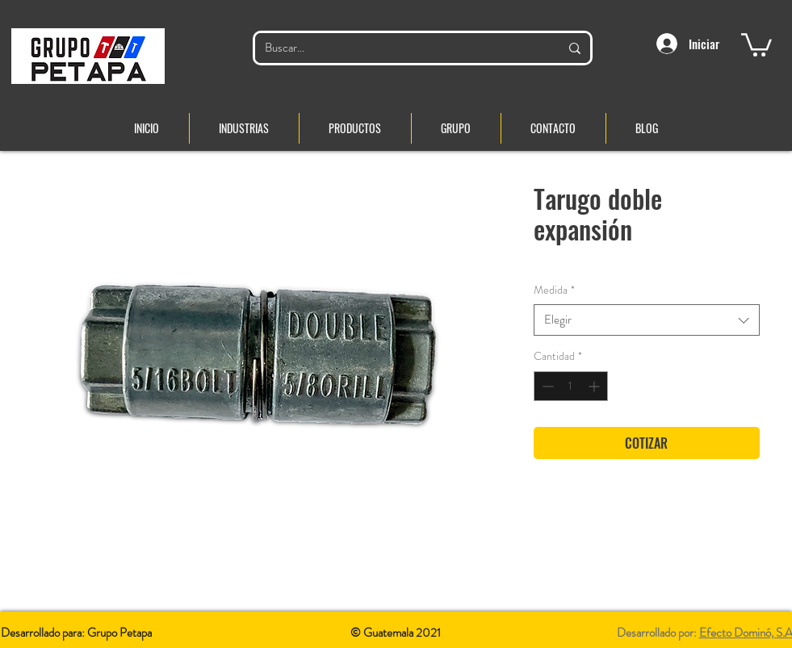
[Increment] (595, 386)
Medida (554, 290)
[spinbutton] (570, 386)
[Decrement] (546, 386)
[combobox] (647, 320)
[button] (756, 43)
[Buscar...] (400, 48)
